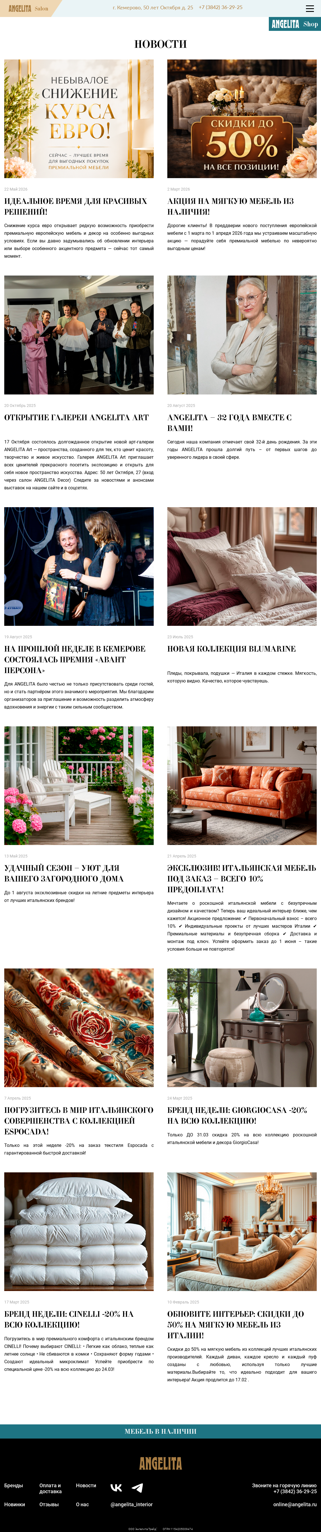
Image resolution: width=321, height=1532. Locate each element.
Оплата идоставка (50, 1488)
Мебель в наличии (160, 1431)
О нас (82, 1504)
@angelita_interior (132, 1504)
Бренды (13, 1485)
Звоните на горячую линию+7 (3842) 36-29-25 (284, 1488)
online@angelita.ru (295, 1504)
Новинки (14, 1504)
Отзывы (49, 1504)
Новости (86, 1485)
